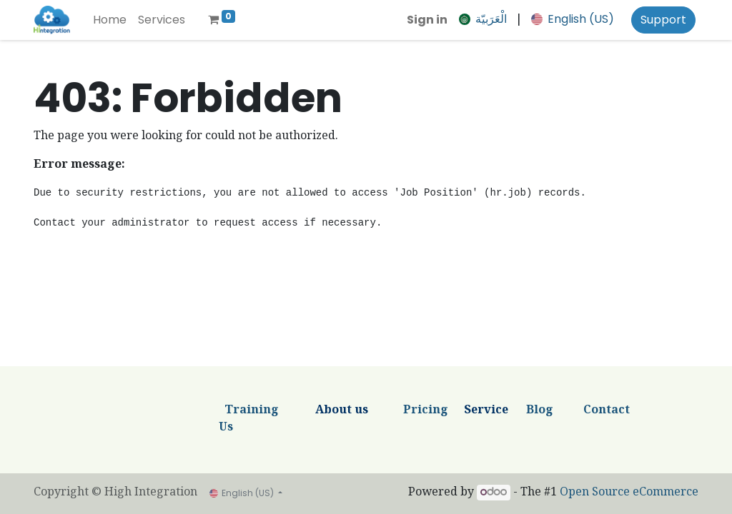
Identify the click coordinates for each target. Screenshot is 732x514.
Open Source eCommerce (629, 493)
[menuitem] (109, 20)
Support (663, 19)
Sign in (427, 19)
